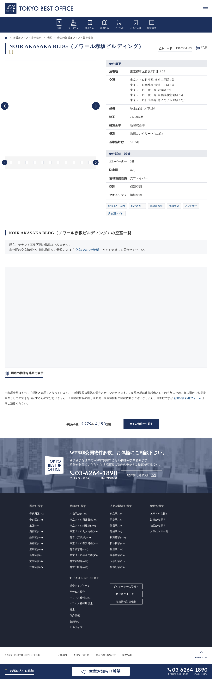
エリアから (73, 24)
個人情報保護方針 (105, 654)
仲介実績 (75, 615)
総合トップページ (80, 585)
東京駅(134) (117, 513)
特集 (72, 609)
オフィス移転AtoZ (80, 597)
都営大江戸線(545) (80, 537)
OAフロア (191, 206)
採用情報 (127, 654)
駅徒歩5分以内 (116, 206)
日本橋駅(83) (117, 543)
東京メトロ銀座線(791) (83, 525)
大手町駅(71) (117, 561)
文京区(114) (36, 561)
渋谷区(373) (36, 543)
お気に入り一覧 (159, 531)
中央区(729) (36, 519)
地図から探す (158, 525)
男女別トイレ (116, 213)
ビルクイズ (76, 627)
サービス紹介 (77, 591)
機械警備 (174, 206)
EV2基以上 (137, 206)
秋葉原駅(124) (118, 537)
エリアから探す (159, 513)
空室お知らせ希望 (87, 249)
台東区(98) (35, 555)
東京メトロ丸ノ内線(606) (84, 531)
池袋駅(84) (116, 531)
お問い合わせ (81, 654)
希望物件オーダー (126, 594)
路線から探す (158, 519)
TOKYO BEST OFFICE (27, 654)
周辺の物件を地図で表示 (27, 373)
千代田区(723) (37, 513)
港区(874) (34, 525)
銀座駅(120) (117, 549)
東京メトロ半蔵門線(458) (84, 555)
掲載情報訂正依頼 (126, 601)
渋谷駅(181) (117, 519)
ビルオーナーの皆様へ (126, 586)
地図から (104, 24)
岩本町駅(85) (117, 567)
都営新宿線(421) (79, 561)
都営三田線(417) (79, 567)
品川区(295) (36, 537)
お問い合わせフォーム (188, 398)
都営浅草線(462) (79, 549)
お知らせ (75, 621)
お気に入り (135, 24)
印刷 (204, 47)
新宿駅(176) (117, 525)
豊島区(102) (36, 549)
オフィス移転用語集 (81, 603)
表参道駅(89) (117, 555)
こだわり (119, 24)
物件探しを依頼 (137, 475)
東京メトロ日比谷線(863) (84, 519)
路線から (89, 24)
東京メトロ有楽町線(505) (84, 543)
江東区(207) (36, 567)
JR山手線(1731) (78, 513)
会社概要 (62, 654)
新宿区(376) (36, 531)
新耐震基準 (156, 206)
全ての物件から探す (141, 423)
